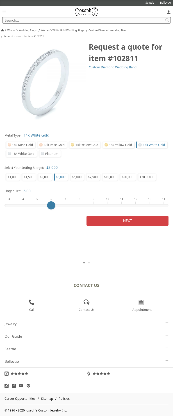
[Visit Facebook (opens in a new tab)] (15, 386)
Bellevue (86, 361)
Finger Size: (13, 191)
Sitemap (47, 398)
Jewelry (86, 323)
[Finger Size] (86, 205)
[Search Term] (86, 20)
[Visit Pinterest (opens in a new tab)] (29, 386)
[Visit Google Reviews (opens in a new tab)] (45, 374)
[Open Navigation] (4, 12)
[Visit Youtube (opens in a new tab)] (22, 386)
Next (127, 220)
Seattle (86, 348)
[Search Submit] (167, 20)
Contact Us (87, 285)
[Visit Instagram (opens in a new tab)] (8, 386)
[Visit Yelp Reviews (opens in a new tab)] (127, 374)
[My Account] (169, 12)
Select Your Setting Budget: (24, 167)
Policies (64, 398)
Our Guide (86, 336)
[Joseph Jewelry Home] (2, 30)
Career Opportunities (20, 398)
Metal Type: (13, 135)
